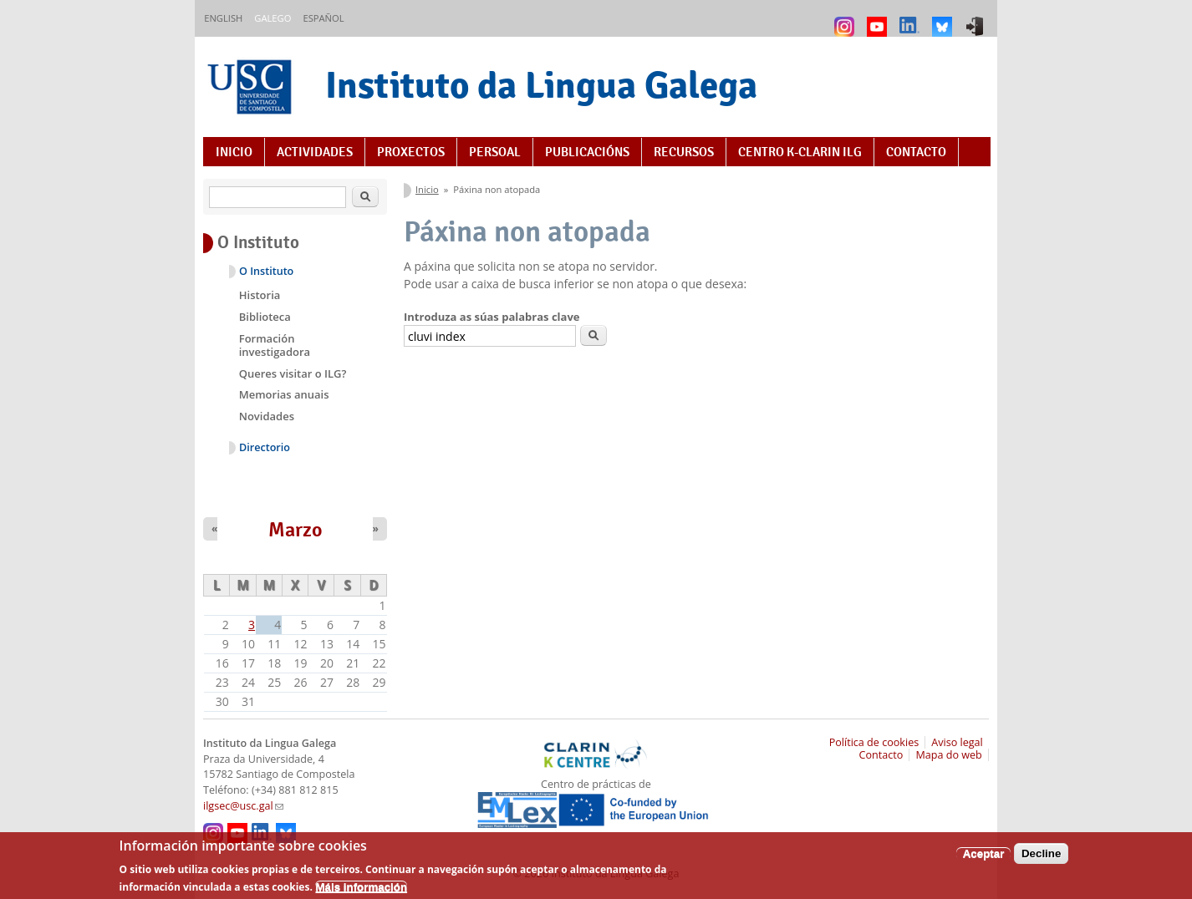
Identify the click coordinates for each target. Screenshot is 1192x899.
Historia (260, 294)
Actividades (315, 152)
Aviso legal (957, 742)
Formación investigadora (274, 345)
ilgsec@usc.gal (243, 806)
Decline (1041, 859)
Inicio (234, 152)
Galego (272, 18)
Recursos (684, 152)
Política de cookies (874, 742)
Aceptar (984, 859)
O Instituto (266, 271)
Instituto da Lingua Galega (541, 85)
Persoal (495, 152)
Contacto (916, 152)
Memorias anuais (284, 394)
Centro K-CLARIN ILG (800, 152)
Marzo (295, 529)
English (223, 18)
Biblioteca (265, 316)
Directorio (264, 447)
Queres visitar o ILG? (293, 373)
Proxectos (411, 152)
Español (323, 18)
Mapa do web (948, 755)
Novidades (266, 416)
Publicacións (587, 152)
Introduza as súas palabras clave (491, 316)
